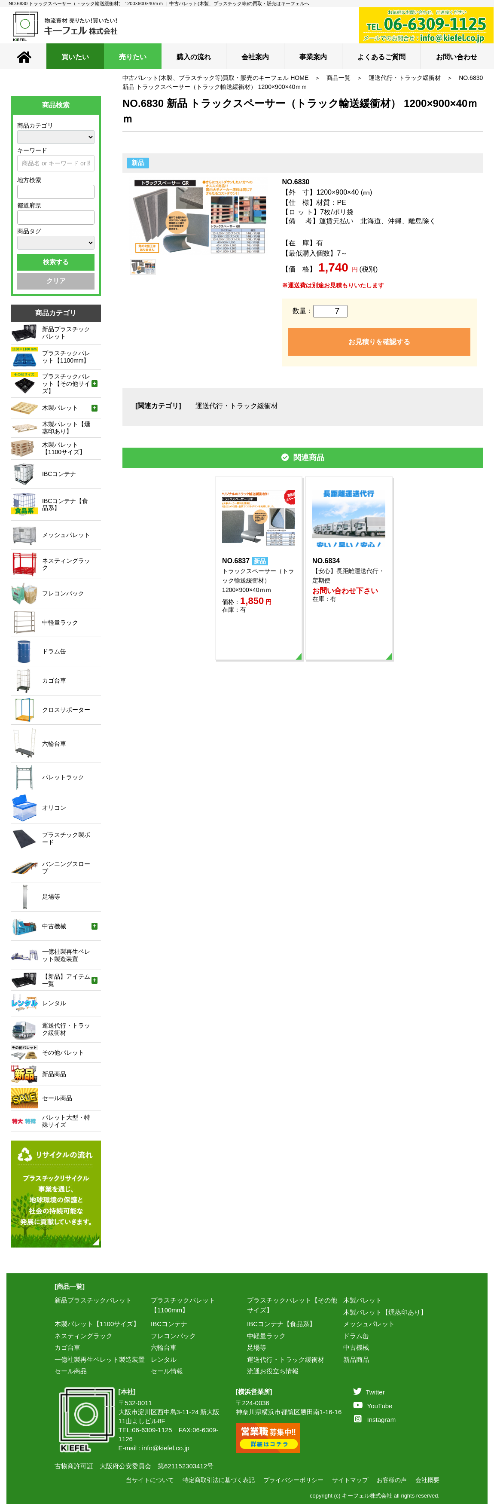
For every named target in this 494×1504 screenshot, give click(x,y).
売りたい (132, 57)
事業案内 (313, 57)
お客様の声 (392, 1480)
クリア (56, 280)
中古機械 (356, 1347)
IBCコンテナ (169, 1323)
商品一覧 (338, 77)
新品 (137, 162)
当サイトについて (150, 1480)
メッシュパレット (369, 1323)
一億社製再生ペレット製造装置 (100, 1359)
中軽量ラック (266, 1335)
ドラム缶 (356, 1335)
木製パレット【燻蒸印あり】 (385, 1312)
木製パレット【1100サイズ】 (97, 1323)
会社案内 (255, 57)
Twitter (369, 1392)
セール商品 (71, 1371)
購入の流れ (194, 57)
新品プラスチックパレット (93, 1300)
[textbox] (22, 191)
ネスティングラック (84, 1335)
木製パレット (362, 1300)
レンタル (164, 1359)
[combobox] (56, 192)
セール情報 (167, 1371)
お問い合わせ (456, 57)
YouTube (373, 1405)
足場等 (256, 1347)
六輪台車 (164, 1347)
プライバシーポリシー (293, 1480)
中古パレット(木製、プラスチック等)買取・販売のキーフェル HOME (215, 77)
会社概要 (427, 1480)
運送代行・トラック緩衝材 (405, 77)
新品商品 (356, 1359)
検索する (56, 261)
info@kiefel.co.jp (165, 1448)
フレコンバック (173, 1335)
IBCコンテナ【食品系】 (281, 1323)
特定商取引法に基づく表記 (219, 1480)
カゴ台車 (67, 1347)
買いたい (75, 57)
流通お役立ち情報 (273, 1371)
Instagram (375, 1419)
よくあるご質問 (381, 57)
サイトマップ (350, 1480)
